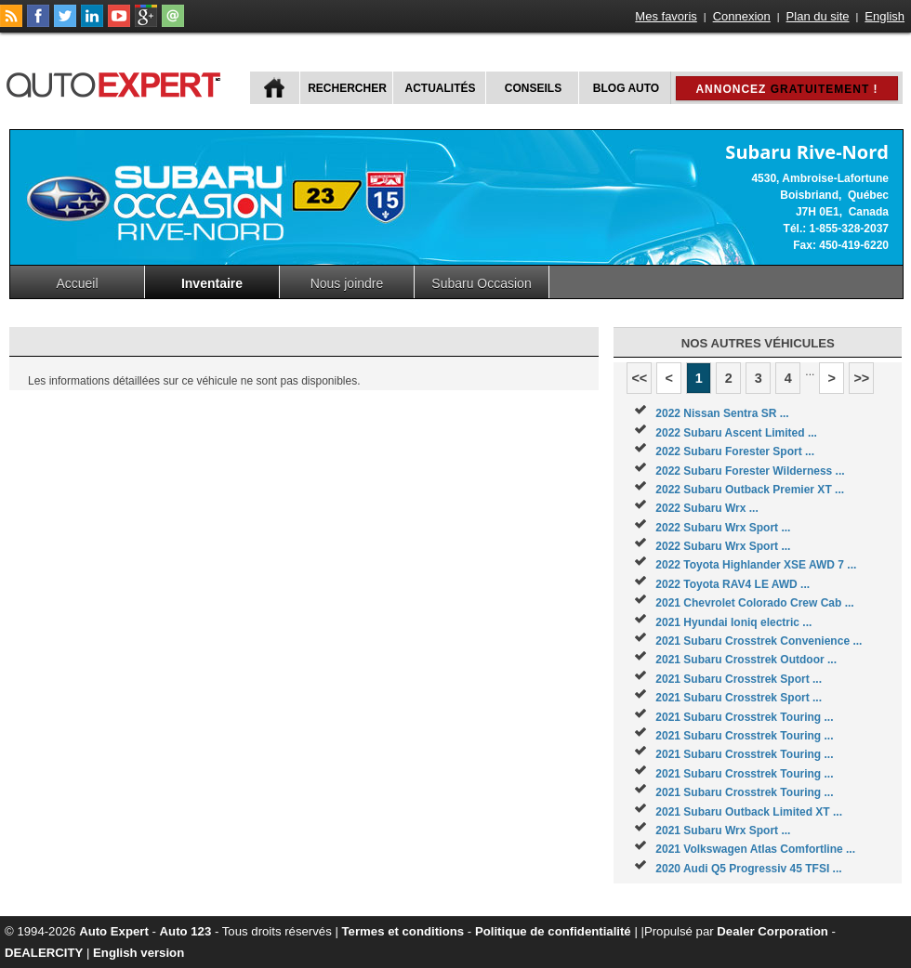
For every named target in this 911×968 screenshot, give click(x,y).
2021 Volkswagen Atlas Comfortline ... (755, 849)
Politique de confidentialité (553, 931)
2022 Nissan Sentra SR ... (721, 413)
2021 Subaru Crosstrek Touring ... (744, 717)
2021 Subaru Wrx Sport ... (722, 830)
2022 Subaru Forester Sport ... (734, 451)
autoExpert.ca (117, 82)
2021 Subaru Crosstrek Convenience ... (758, 641)
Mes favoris (665, 16)
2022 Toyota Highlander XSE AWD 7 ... (755, 564)
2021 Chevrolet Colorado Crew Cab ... (754, 602)
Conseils (533, 88)
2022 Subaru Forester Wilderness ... (749, 470)
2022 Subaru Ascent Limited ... (736, 432)
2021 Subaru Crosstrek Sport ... (738, 679)
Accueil (77, 283)
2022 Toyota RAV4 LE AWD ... (732, 584)
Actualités (440, 88)
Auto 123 (186, 931)
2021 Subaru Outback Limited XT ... (748, 811)
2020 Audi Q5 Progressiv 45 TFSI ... (748, 868)
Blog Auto (626, 88)
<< (639, 378)
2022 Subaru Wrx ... (707, 508)
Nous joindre (347, 283)
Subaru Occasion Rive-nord (481, 287)
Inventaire (212, 283)
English (884, 16)
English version (138, 953)
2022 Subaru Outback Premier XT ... (749, 489)
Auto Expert (114, 931)
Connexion (742, 16)
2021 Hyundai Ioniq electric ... (733, 622)
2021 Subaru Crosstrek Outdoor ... (746, 659)
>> (861, 378)
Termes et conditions (403, 931)
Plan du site (818, 16)
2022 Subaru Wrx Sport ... (722, 527)
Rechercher (347, 88)
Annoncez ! (786, 89)
